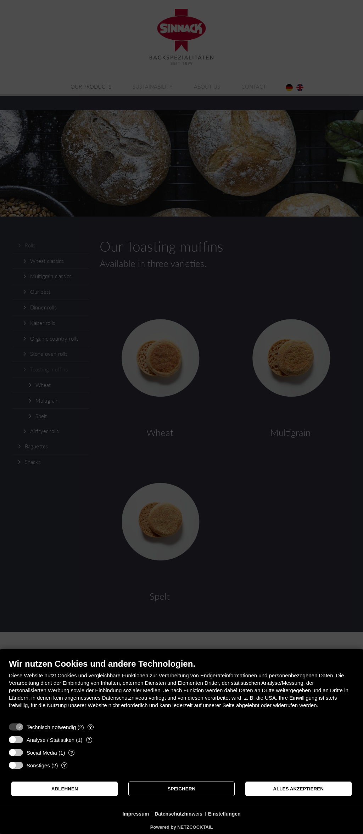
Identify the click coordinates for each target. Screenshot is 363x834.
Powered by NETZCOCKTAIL (181, 827)
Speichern (182, 788)
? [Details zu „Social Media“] (71, 752)
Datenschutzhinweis (178, 814)
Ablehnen (64, 788)
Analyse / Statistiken (50, 740)
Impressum (135, 814)
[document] (181, 689)
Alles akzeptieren (298, 788)
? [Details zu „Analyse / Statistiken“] (89, 740)
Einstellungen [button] (224, 814)
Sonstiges (38, 765)
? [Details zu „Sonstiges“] (64, 765)
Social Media (42, 753)
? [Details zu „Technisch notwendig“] (90, 727)
